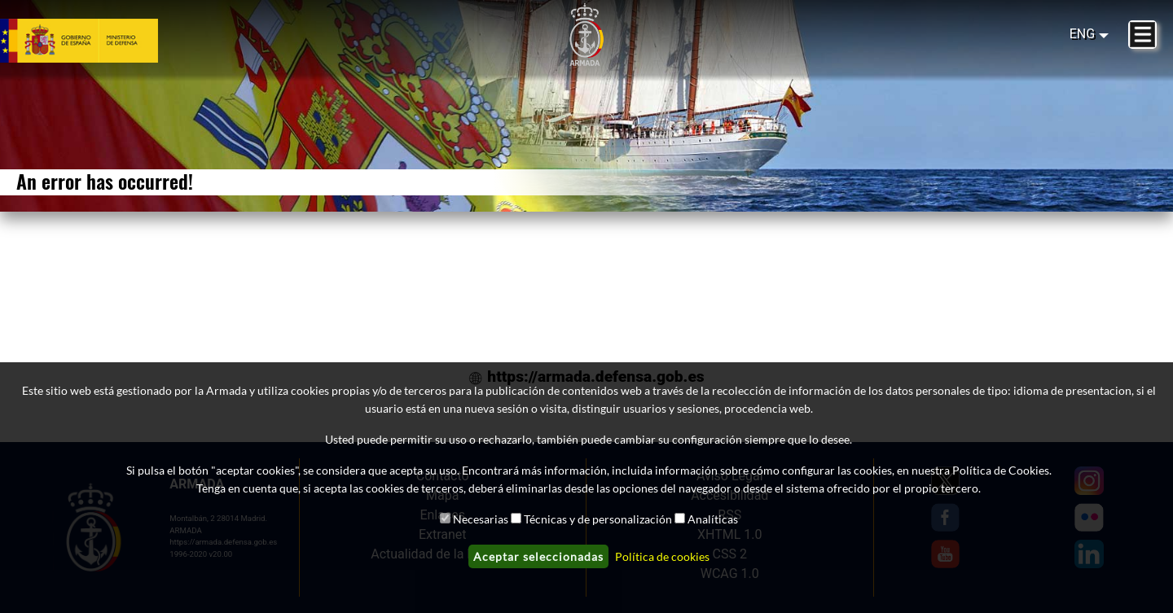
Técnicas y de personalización (598, 519)
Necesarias (480, 519)
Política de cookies (662, 556)
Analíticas (713, 519)
